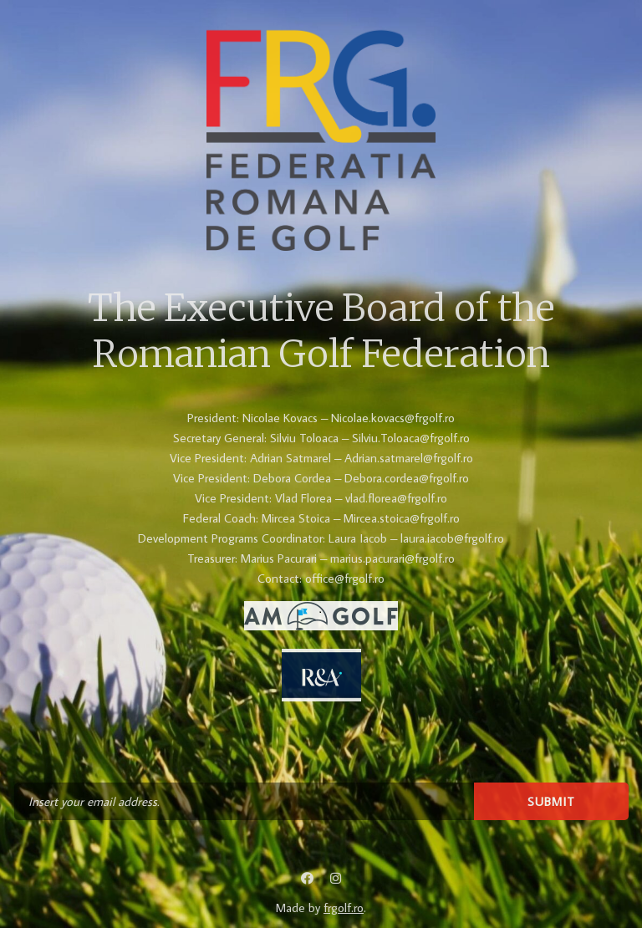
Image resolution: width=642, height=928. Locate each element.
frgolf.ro (344, 907)
